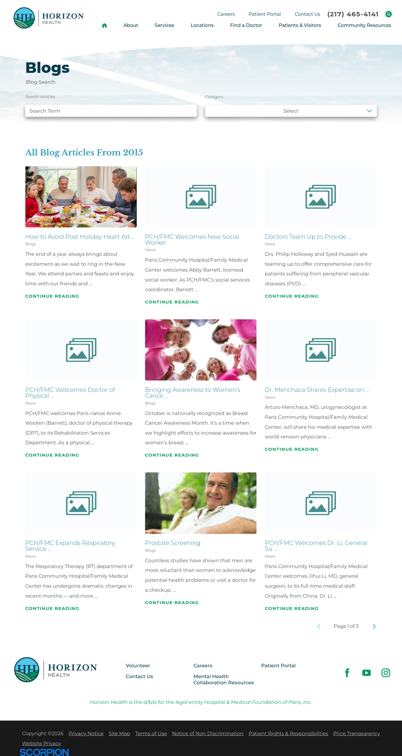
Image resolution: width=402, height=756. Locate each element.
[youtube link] (366, 673)
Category (214, 96)
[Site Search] (388, 14)
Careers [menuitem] (226, 14)
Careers (203, 665)
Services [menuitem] (164, 25)
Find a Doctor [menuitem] (246, 25)
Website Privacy (41, 743)
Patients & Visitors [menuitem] (300, 25)
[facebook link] (347, 673)
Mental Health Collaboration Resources (224, 679)
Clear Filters (356, 126)
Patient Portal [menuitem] (265, 14)
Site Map (119, 733)
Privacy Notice (86, 733)
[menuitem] (104, 25)
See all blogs (45, 126)
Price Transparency (356, 733)
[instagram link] (386, 673)
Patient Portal (278, 665)
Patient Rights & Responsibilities (288, 733)
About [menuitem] (131, 25)
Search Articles (40, 96)
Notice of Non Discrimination (208, 733)
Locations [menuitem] (202, 25)
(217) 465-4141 (353, 14)
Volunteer (138, 665)
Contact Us (139, 676)
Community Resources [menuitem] (364, 25)
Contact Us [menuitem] (307, 14)
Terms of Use (151, 733)
